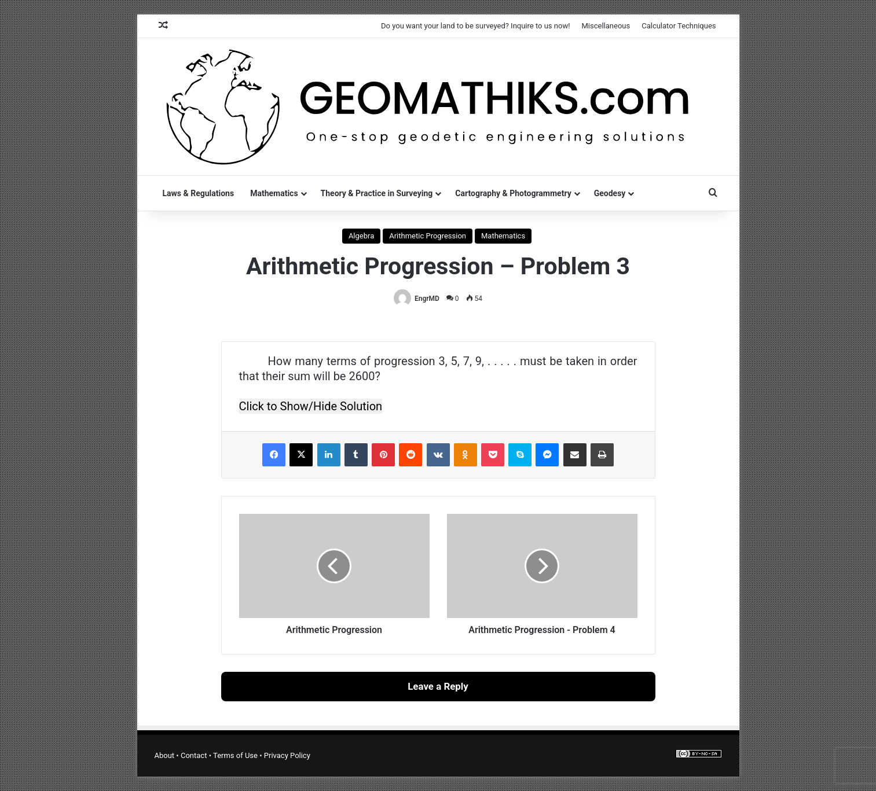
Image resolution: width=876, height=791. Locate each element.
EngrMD (427, 299)
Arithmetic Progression (427, 235)
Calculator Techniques (679, 25)
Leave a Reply (438, 686)
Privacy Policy (287, 755)
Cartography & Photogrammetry (513, 193)
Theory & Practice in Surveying (377, 193)
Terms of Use (235, 755)
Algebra (361, 235)
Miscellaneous (606, 25)
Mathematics (274, 193)
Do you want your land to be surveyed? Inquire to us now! (475, 25)
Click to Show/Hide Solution (311, 406)
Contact (194, 755)
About (165, 755)
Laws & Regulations (198, 193)
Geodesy (610, 193)
